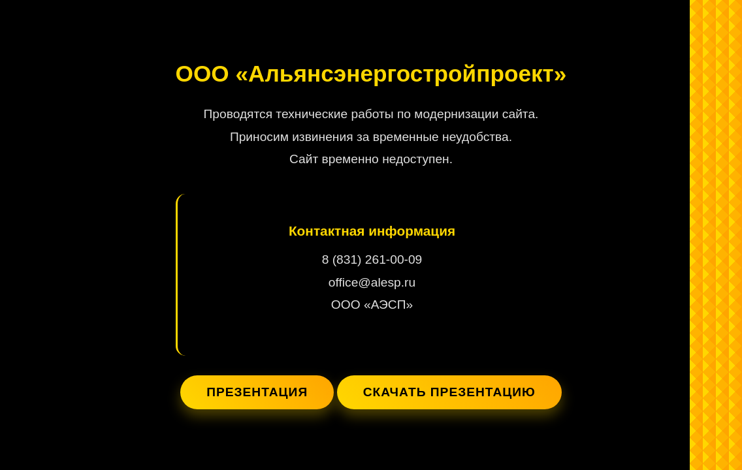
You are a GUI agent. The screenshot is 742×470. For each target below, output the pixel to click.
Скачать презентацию (449, 392)
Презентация (257, 392)
